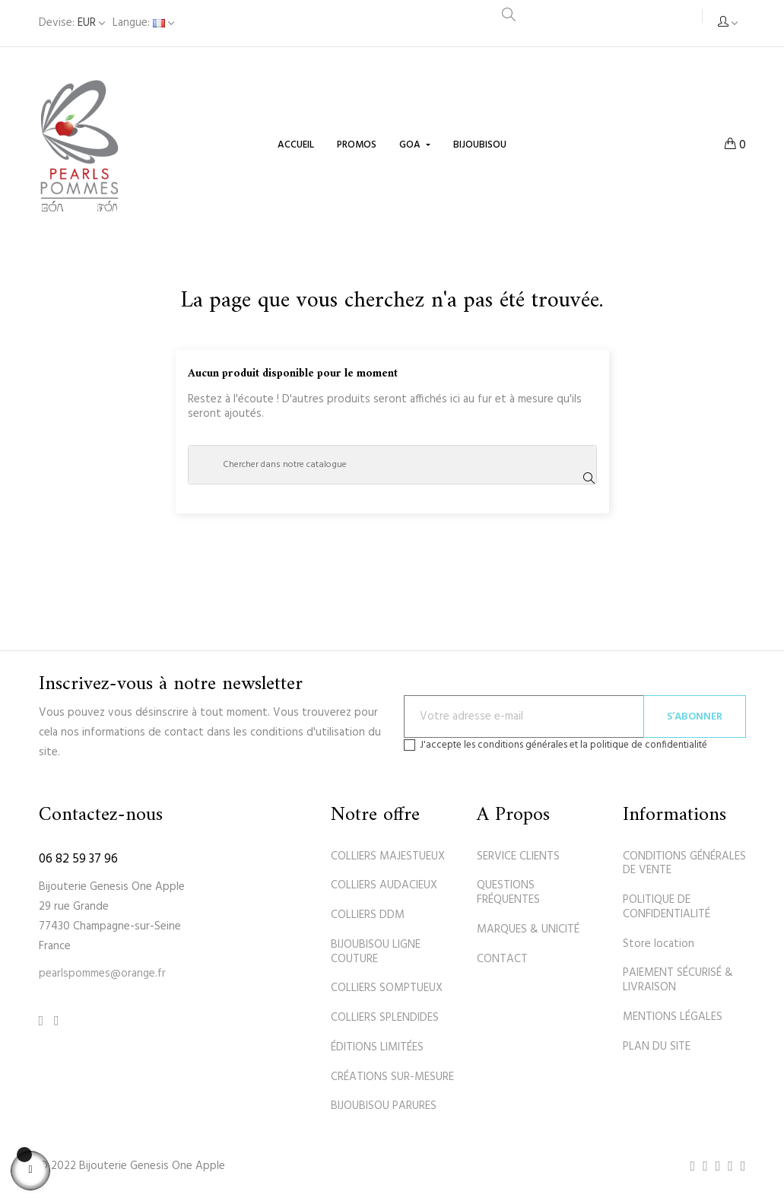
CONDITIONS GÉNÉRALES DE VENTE (684, 863)
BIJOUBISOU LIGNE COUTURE (376, 952)
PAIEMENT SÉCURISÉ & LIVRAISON (678, 980)
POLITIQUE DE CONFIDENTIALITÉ (666, 907)
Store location (658, 944)
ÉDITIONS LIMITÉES (377, 1047)
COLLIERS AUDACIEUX (384, 885)
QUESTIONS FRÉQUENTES (508, 892)
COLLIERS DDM (368, 915)
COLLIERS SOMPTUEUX (387, 988)
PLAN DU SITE (656, 1046)
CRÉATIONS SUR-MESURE (392, 1077)
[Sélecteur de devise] (72, 23)
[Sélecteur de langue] (143, 23)
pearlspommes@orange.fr (102, 973)
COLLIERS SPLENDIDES (385, 1018)
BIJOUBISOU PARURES (383, 1106)
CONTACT (502, 959)
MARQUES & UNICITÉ (528, 929)
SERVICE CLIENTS (518, 856)
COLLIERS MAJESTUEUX (388, 856)
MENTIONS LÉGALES (672, 1017)
